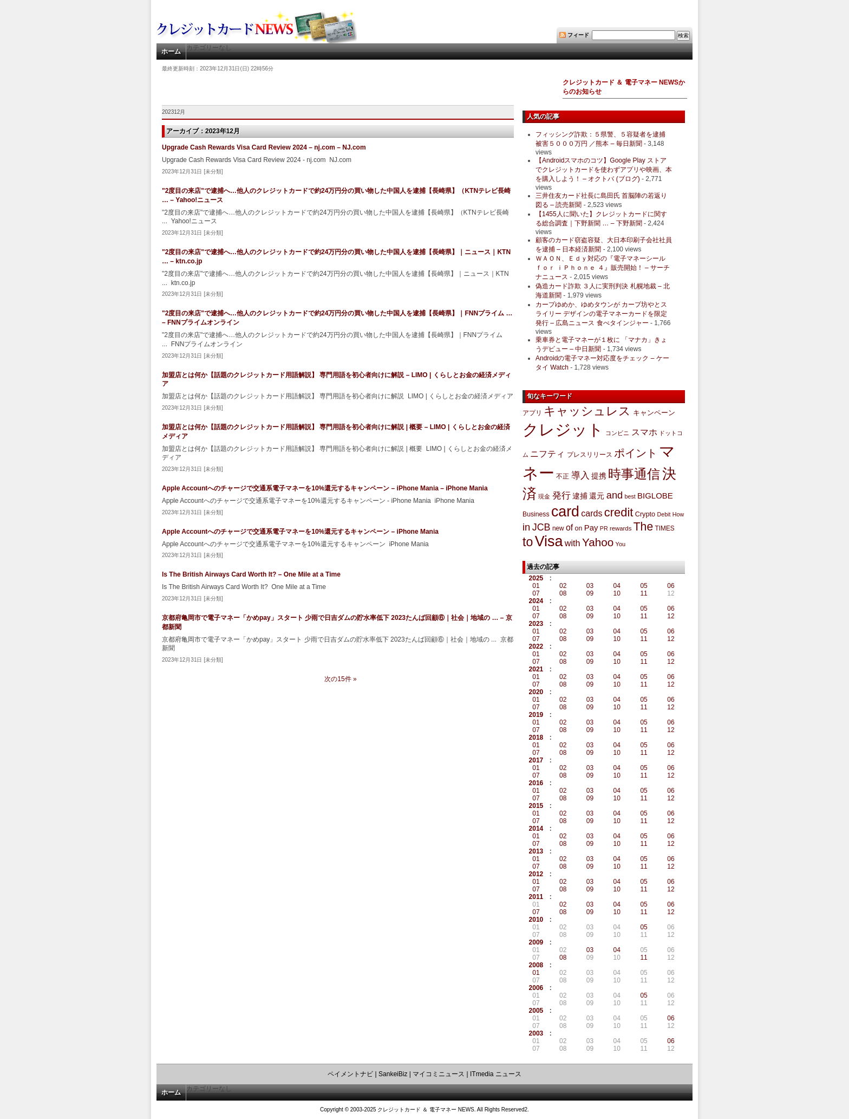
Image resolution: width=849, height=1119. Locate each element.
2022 (536, 646)
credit (619, 512)
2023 (536, 624)
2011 (536, 897)
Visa (549, 541)
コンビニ (617, 433)
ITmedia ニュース (495, 1074)
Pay (591, 527)
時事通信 (634, 474)
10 (617, 593)
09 (589, 593)
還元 (596, 495)
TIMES (665, 528)
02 (562, 586)
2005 (536, 1010)
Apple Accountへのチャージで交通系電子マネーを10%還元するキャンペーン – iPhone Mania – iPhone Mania (325, 488)
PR (604, 528)
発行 (561, 495)
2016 (536, 783)
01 (535, 586)
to (528, 542)
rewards (620, 528)
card (565, 511)
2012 (536, 874)
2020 (536, 692)
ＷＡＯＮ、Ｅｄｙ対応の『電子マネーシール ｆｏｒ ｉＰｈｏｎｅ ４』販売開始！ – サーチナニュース (602, 268)
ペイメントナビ (350, 1074)
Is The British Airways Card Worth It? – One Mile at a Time (251, 574)
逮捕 (579, 496)
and (614, 495)
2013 (536, 851)
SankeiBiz (392, 1074)
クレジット (563, 429)
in (526, 527)
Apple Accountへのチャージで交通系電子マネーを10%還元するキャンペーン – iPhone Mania (300, 531)
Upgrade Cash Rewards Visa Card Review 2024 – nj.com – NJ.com (264, 147)
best (630, 496)
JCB (541, 527)
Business (536, 514)
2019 (536, 715)
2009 (536, 942)
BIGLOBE (655, 495)
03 (589, 586)
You (621, 544)
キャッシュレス (587, 411)
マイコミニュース (439, 1074)
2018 (536, 737)
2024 (536, 601)
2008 (536, 965)
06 (670, 586)
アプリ (532, 413)
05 (643, 586)
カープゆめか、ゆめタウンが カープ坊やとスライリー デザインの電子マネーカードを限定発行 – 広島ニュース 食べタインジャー (601, 314)
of (569, 527)
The (644, 526)
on (579, 528)
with (572, 543)
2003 (536, 1033)
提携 (598, 475)
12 (670, 616)
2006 (536, 988)
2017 (536, 760)
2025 (536, 578)
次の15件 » (340, 679)
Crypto (645, 514)
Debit (664, 514)
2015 (536, 806)
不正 (562, 476)
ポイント (635, 453)
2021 (536, 669)
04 (617, 586)
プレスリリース (589, 454)
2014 (536, 828)
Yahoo (597, 542)
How (678, 514)
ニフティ (547, 453)
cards (591, 513)
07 (535, 593)
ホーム (171, 51)
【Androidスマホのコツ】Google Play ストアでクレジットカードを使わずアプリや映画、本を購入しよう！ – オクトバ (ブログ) (603, 170)
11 (643, 593)
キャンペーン (654, 413)
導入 (580, 475)
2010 (536, 919)
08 (562, 593)
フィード (578, 35)
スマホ (644, 432)
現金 (544, 496)
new (558, 528)
